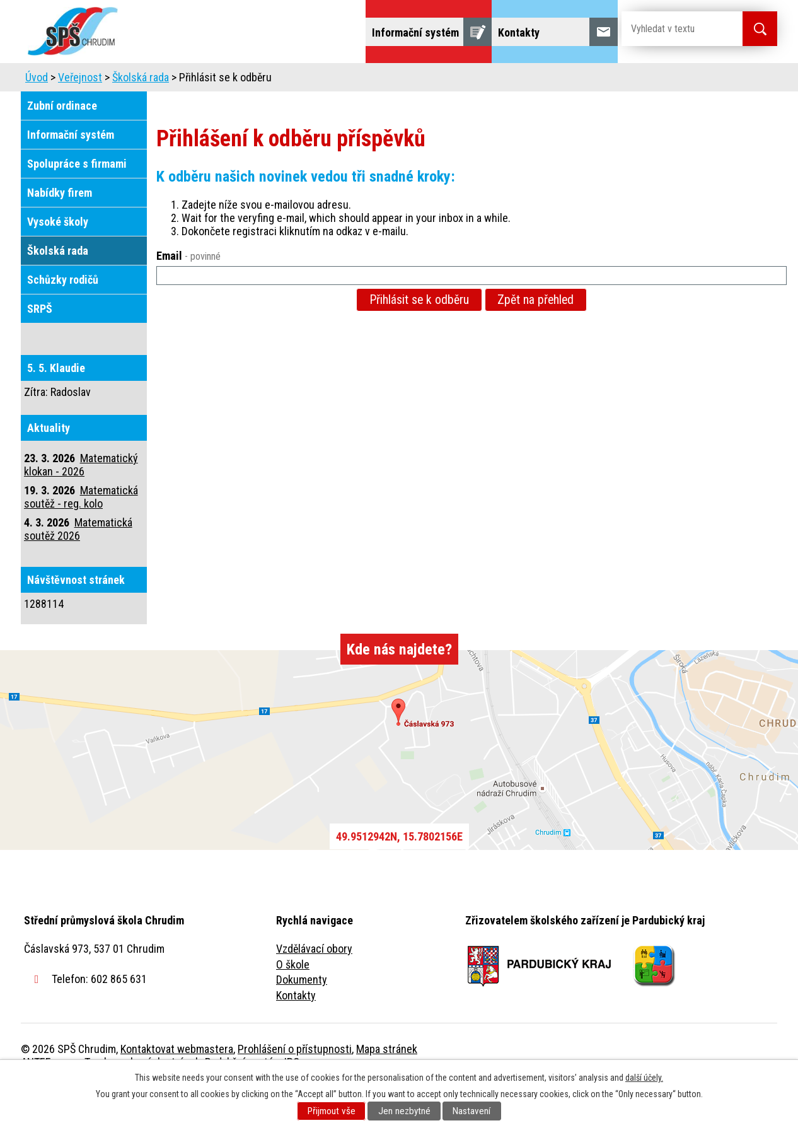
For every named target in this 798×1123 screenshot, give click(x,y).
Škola (169, 80)
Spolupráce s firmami (77, 199)
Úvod (118, 80)
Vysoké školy (57, 257)
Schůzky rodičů (62, 315)
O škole (292, 999)
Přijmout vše (332, 1111)
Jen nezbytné (404, 1111)
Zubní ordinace (62, 141)
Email (188, 291)
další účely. (644, 1078)
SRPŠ (39, 344)
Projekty (606, 80)
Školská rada (140, 112)
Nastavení (471, 1111)
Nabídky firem (59, 228)
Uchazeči (230, 80)
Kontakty (296, 1030)
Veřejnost (538, 80)
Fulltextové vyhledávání (708, 80)
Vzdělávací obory (314, 984)
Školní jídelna (410, 80)
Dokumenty (301, 1014)
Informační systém (70, 170)
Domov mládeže (315, 80)
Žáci (478, 80)
